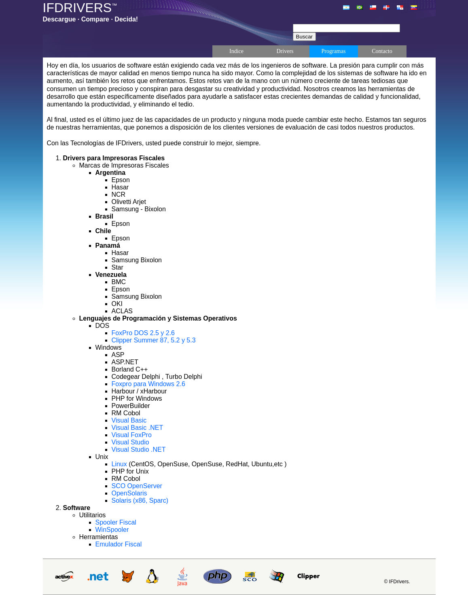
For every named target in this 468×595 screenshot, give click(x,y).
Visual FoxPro (132, 434)
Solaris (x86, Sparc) (140, 500)
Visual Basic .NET (137, 427)
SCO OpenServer (137, 485)
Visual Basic (129, 420)
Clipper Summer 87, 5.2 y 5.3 (154, 340)
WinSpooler (112, 529)
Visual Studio (130, 442)
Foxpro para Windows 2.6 (148, 383)
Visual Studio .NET (139, 449)
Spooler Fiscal (115, 522)
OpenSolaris (129, 493)
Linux (120, 464)
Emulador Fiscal (118, 544)
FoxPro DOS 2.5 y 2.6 (143, 332)
